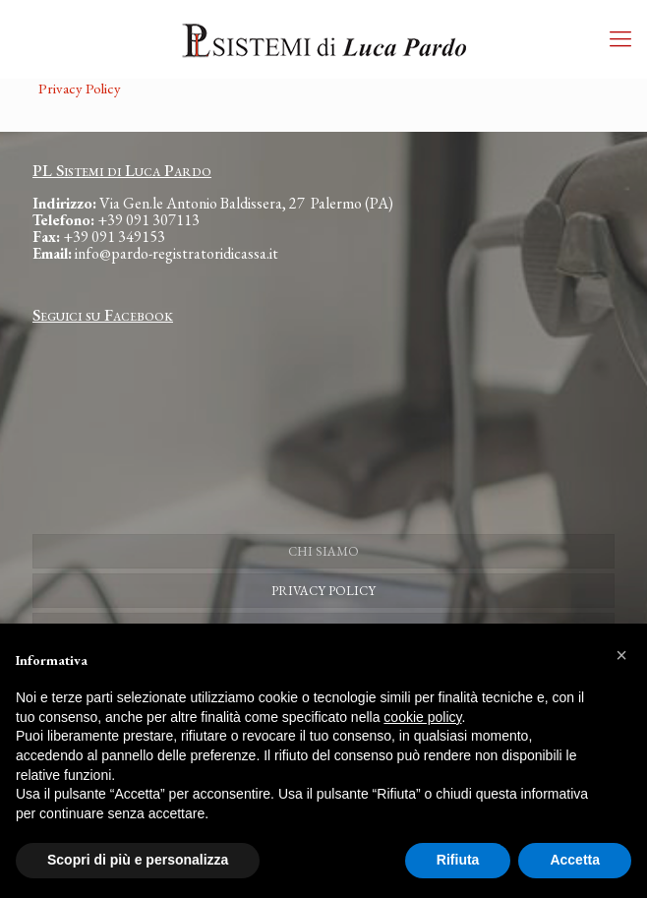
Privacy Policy (79, 88)
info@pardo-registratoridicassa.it (176, 253)
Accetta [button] (575, 860)
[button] (621, 655)
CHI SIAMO (323, 551)
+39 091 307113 (148, 220)
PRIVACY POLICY (323, 590)
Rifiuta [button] (458, 860)
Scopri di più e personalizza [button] (137, 860)
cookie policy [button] (422, 717)
